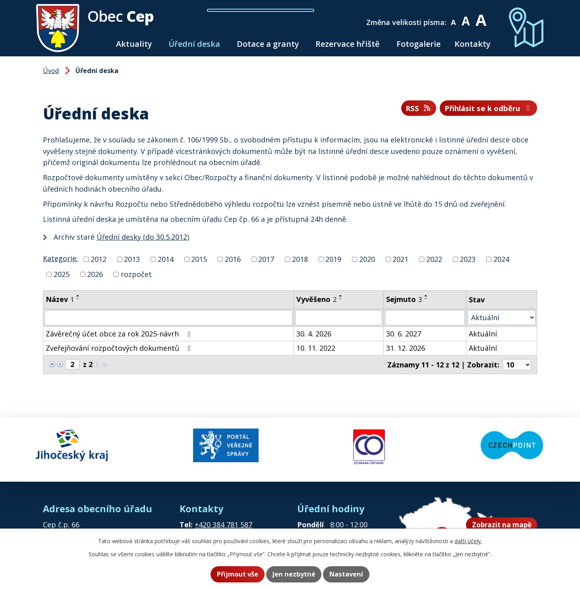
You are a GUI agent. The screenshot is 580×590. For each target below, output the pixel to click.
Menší (457, 17)
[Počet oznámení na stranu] (517, 364)
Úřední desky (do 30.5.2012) (143, 237)
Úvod (99, 43)
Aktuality (134, 43)
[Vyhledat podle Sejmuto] (425, 317)
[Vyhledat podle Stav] (502, 317)
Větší (484, 17)
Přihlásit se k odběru (482, 109)
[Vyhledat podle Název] (168, 317)
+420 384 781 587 (223, 519)
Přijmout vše (233, 574)
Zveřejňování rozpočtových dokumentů (120, 348)
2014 (166, 259)
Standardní (470, 17)
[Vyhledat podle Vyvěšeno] (338, 317)
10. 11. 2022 (315, 348)
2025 (62, 274)
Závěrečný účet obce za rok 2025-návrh (119, 333)
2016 (233, 259)
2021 (400, 259)
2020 (367, 259)
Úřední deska (194, 43)
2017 (266, 259)
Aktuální (483, 333)
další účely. (468, 542)
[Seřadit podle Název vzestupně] (78, 295)
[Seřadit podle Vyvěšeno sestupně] (340, 298)
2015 (199, 259)
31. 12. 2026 (405, 348)
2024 (501, 259)
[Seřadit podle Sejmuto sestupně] (426, 298)
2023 (468, 259)
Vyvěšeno (316, 299)
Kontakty (472, 43)
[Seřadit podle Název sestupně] (78, 298)
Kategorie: (60, 258)
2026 (95, 274)
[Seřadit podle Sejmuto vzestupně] (426, 295)
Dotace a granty (268, 43)
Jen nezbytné (294, 574)
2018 (300, 259)
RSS (406, 109)
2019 (333, 259)
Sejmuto (404, 299)
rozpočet (136, 274)
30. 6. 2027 (403, 333)
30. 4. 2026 (313, 333)
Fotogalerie (418, 43)
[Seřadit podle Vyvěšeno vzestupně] (340, 295)
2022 (434, 259)
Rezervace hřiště (347, 43)
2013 (132, 259)
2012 (98, 259)
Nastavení (350, 574)
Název (60, 299)
